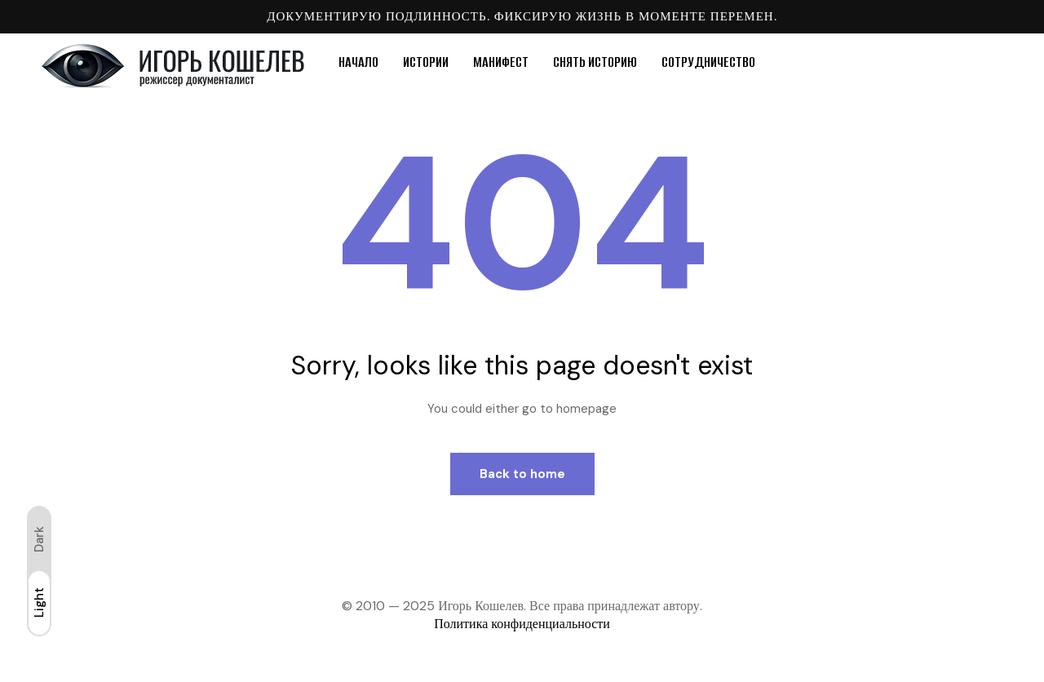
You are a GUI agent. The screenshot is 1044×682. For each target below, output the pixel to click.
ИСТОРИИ (426, 62)
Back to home (522, 474)
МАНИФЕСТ (501, 62)
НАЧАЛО (358, 62)
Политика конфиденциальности (522, 623)
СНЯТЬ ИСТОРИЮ (595, 62)
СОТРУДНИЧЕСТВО (708, 62)
